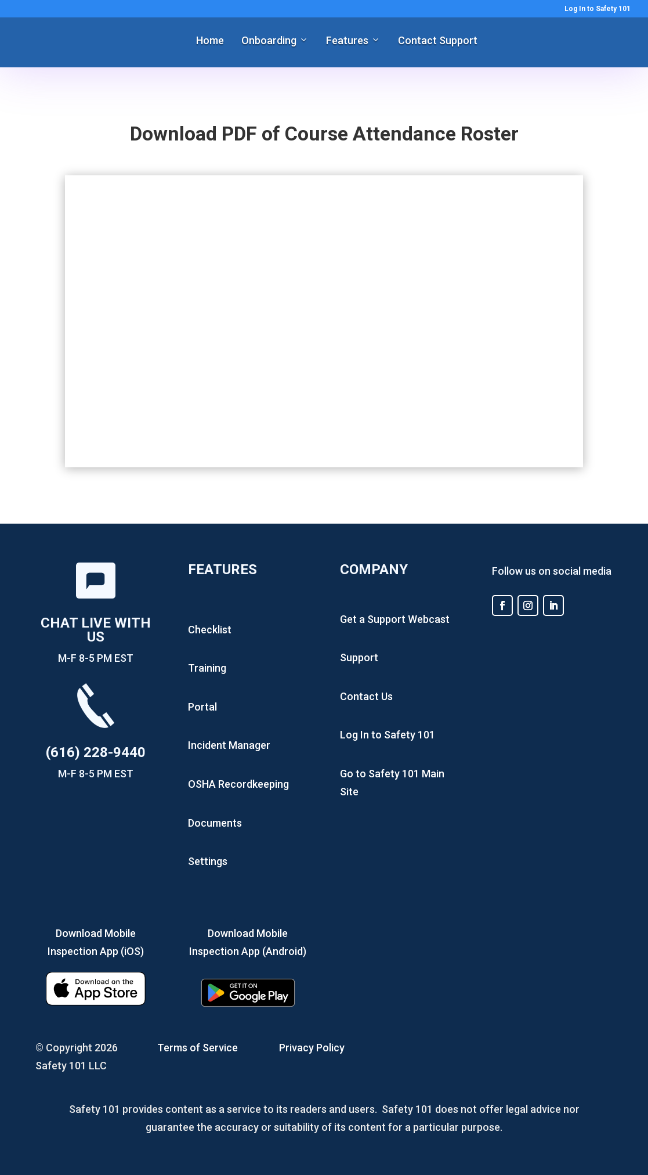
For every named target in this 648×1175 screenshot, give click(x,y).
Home (210, 40)
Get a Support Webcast (395, 619)
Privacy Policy (312, 1047)
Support (359, 657)
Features (347, 40)
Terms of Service (197, 1047)
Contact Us (366, 696)
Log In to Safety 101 (597, 9)
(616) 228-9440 (96, 752)
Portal (202, 707)
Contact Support (437, 40)
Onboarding (268, 40)
